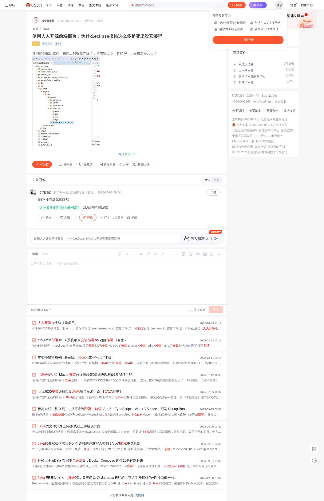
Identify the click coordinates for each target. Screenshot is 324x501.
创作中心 (307, 5)
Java (46, 29)
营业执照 (282, 125)
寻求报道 (289, 110)
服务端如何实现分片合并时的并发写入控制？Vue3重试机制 (89, 443)
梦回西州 (48, 21)
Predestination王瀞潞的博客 (50, 483)
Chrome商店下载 (243, 141)
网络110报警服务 (271, 135)
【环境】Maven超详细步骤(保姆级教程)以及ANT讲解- (85, 374)
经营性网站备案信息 (274, 119)
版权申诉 (260, 146)
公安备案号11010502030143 (255, 125)
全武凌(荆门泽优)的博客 (48, 431)
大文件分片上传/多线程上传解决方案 (69, 426)
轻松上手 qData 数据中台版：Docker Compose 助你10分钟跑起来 (90, 460)
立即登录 (248, 39)
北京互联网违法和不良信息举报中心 (255, 130)
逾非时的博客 (41, 345)
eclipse (47, 43)
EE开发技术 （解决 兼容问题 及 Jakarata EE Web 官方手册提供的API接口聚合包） (108, 478)
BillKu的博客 (40, 414)
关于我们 (238, 110)
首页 (35, 29)
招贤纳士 (255, 110)
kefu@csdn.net (262, 101)
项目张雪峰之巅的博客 (47, 380)
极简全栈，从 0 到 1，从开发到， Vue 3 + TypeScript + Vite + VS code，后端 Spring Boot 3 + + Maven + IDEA (131, 409)
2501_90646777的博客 (47, 449)
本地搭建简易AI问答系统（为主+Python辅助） (76, 357)
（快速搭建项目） (58, 323)
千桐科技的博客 (42, 466)
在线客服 (280, 101)
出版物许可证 (277, 146)
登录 (279, 5)
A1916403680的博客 (45, 328)
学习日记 (45, 192)
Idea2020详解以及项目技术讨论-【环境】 (80, 391)
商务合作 (272, 110)
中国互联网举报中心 (245, 135)
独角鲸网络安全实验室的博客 (51, 363)
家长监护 (287, 130)
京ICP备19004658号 (245, 119)
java (58, 43)
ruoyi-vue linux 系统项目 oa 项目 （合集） (83, 340)
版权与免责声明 (242, 146)
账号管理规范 (265, 141)
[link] (35, 29)
